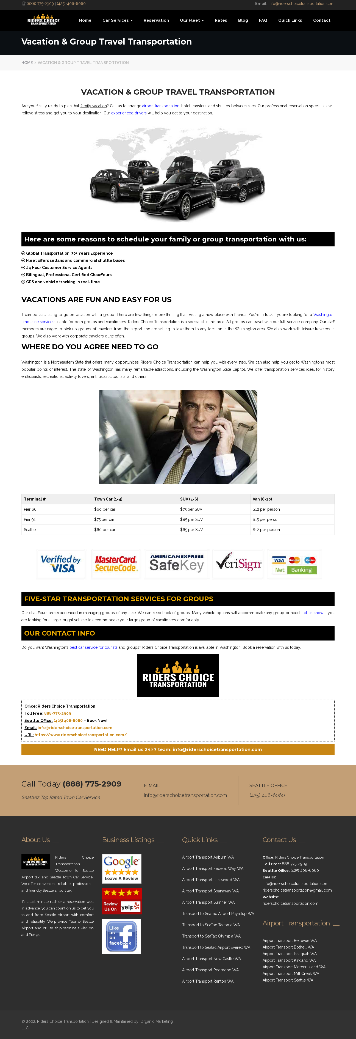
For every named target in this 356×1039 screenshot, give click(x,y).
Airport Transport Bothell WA (288, 947)
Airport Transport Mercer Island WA (294, 967)
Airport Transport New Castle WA (211, 958)
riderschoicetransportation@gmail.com (297, 890)
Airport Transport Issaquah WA (290, 954)
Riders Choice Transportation (63, 1021)
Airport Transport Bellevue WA (290, 940)
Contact (321, 20)
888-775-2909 (57, 713)
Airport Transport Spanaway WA (210, 891)
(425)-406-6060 (71, 3)
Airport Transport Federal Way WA (212, 868)
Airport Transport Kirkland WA (289, 960)
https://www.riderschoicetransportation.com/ (81, 735)
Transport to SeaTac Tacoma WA (211, 925)
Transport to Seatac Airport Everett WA (216, 947)
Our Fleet (192, 20)
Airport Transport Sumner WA (208, 902)
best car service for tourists (93, 647)
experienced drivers (129, 113)
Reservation (156, 20)
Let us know (312, 613)
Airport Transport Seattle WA (288, 980)
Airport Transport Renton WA (207, 981)
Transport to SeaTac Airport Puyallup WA (218, 913)
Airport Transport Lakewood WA (211, 880)
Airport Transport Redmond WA (210, 970)
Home (85, 20)
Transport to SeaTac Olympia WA (211, 936)
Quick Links (290, 20)
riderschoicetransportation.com (290, 903)
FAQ (263, 20)
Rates (221, 20)
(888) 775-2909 (40, 3)
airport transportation (160, 106)
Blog (243, 20)
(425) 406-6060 (68, 720)
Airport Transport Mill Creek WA (291, 973)
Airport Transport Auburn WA (208, 857)
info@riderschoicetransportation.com (302, 3)
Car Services (117, 20)
